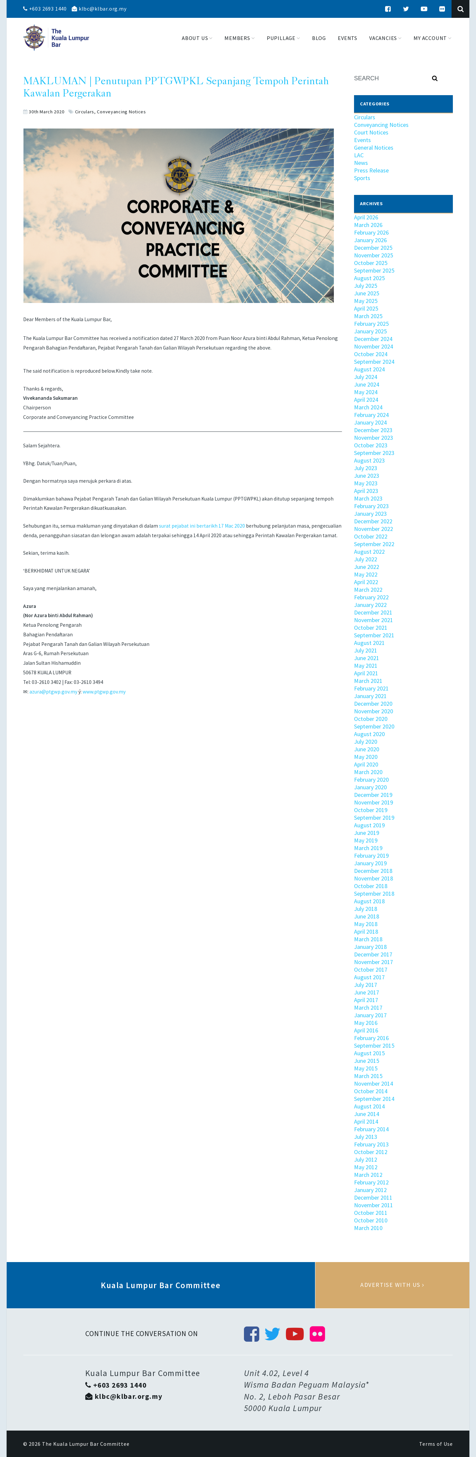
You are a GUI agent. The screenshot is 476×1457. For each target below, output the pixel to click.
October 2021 (370, 627)
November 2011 (373, 1205)
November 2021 (373, 620)
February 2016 (371, 1038)
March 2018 (368, 939)
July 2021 (365, 650)
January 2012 (370, 1190)
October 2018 (370, 886)
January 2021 (370, 696)
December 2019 (373, 795)
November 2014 (373, 1083)
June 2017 (366, 992)
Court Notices (371, 132)
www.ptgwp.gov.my (104, 692)
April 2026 (366, 217)
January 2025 (370, 331)
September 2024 (374, 361)
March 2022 (368, 589)
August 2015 (369, 1053)
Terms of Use (436, 1443)
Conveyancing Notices (121, 112)
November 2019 (373, 802)
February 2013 (371, 1144)
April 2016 (366, 1030)
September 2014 (374, 1098)
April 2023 (366, 491)
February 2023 (371, 506)
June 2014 (366, 1114)
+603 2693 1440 (45, 8)
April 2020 (366, 764)
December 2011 (373, 1197)
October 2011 (370, 1212)
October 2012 (370, 1152)
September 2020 (374, 726)
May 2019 (365, 840)
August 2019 (369, 825)
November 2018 (373, 878)
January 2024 (370, 422)
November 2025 (373, 255)
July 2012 (365, 1159)
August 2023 (369, 460)
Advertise (392, 1285)
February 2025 (371, 323)
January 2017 (370, 1015)
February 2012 (371, 1182)
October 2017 (370, 969)
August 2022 (369, 551)
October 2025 (370, 263)
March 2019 (368, 848)
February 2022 (371, 597)
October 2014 (370, 1091)
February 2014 (371, 1129)
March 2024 (368, 407)
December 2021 (373, 612)
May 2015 (365, 1068)
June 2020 (366, 749)
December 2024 (373, 339)
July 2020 (365, 741)
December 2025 (373, 247)
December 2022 (373, 521)
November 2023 (373, 437)
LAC (359, 155)
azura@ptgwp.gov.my (53, 692)
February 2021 (371, 688)
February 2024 (371, 415)
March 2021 (368, 681)
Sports (362, 178)
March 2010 (368, 1228)
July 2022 (365, 559)
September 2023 (374, 453)
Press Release (371, 170)
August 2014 (369, 1106)
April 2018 (366, 931)
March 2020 (368, 772)
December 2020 (373, 703)
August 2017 (369, 977)
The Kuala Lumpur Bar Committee (86, 1443)
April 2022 (366, 582)
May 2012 (365, 1167)
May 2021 (365, 665)
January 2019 (370, 863)
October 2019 (370, 810)
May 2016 (365, 1023)
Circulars (84, 112)
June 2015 (366, 1061)
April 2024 (366, 399)
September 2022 (374, 544)
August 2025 (369, 278)
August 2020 (369, 734)
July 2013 (365, 1136)
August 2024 (369, 369)
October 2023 (370, 445)
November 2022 (373, 529)
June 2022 (366, 567)
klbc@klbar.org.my (99, 8)
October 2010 (370, 1220)
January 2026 (370, 240)
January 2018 (370, 947)
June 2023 (366, 475)
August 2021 (369, 643)
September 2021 (374, 635)
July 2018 (365, 909)
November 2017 (373, 962)
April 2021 (366, 673)
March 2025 (368, 316)
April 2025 (366, 308)
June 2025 (366, 293)
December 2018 (373, 871)
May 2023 (365, 483)
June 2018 (366, 916)
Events (362, 140)
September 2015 (374, 1045)
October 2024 (370, 354)
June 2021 (366, 658)
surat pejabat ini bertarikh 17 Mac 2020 (202, 526)
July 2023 (365, 468)
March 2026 (368, 225)
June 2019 (366, 833)
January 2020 (370, 787)
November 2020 (373, 711)
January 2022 (370, 605)
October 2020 (370, 719)
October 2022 (370, 536)
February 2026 (371, 232)
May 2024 (365, 392)
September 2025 (374, 270)
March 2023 (368, 498)
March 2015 (368, 1076)
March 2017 (368, 1007)
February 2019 (371, 855)
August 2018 (369, 901)
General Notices (373, 147)
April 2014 (366, 1121)
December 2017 (373, 954)
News (361, 163)
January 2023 (370, 513)
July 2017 (365, 985)
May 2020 (365, 757)
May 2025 (365, 301)
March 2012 (368, 1174)
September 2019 (374, 817)
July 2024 (365, 377)
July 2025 (365, 285)
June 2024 (366, 384)
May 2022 (365, 574)
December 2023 (373, 430)
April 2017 (366, 1000)
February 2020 (371, 779)
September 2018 (374, 893)
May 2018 (365, 924)
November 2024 (373, 346)
